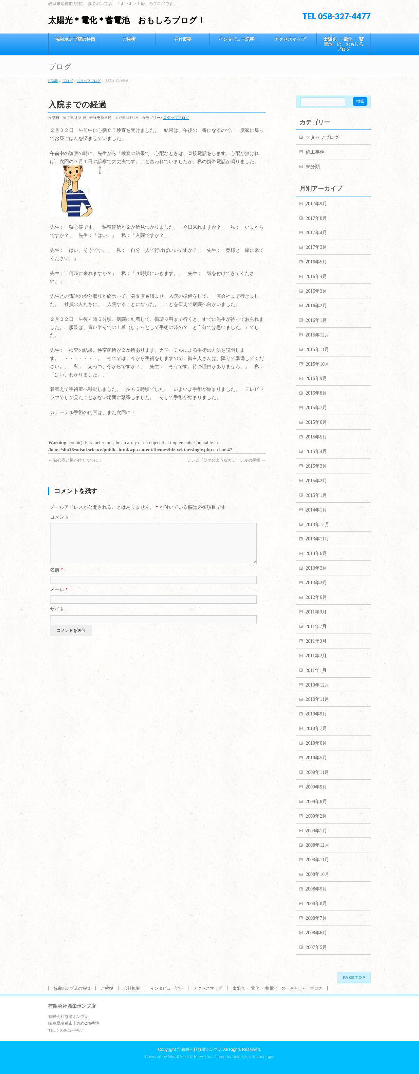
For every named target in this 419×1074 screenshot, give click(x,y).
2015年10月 (317, 364)
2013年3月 (316, 568)
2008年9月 (316, 888)
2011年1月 (316, 670)
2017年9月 (316, 203)
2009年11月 (317, 772)
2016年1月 (316, 320)
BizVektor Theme (210, 1056)
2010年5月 (316, 757)
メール (59, 597)
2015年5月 (316, 436)
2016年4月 (316, 276)
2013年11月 (317, 538)
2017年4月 (316, 232)
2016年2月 (316, 305)
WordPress (178, 1056)
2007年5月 (316, 947)
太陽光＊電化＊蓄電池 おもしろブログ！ (126, 20)
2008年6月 (316, 932)
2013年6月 (316, 553)
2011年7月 (316, 626)
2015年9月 (316, 378)
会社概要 (132, 988)
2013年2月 (316, 582)
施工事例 (315, 152)
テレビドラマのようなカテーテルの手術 (226, 460)
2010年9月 (316, 713)
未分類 (313, 166)
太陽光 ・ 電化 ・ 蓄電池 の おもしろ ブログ (277, 988)
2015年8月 (316, 393)
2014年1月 (316, 510)
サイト (57, 617)
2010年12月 (317, 685)
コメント (59, 517)
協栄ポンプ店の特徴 (72, 988)
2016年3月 (316, 291)
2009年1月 (316, 830)
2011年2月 (316, 655)
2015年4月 (316, 451)
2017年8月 (316, 218)
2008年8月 (316, 903)
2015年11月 (317, 349)
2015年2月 (316, 480)
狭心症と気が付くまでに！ (75, 460)
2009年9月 (316, 787)
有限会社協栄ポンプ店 (201, 1049)
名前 (56, 578)
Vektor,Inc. (242, 1056)
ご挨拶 (107, 988)
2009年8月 (316, 801)
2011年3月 (316, 641)
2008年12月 (317, 845)
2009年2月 (316, 816)
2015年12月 (317, 334)
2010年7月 (316, 728)
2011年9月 (316, 611)
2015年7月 (316, 407)
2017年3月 (316, 247)
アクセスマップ (208, 988)
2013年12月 (317, 524)
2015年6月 (316, 422)
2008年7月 (316, 918)
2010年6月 (316, 743)
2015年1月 (316, 495)
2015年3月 (316, 466)
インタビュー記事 (166, 988)
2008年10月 (317, 874)
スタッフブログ (176, 118)
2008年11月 (317, 859)
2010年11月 (317, 699)
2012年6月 (316, 597)
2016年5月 (316, 261)
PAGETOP (354, 977)
